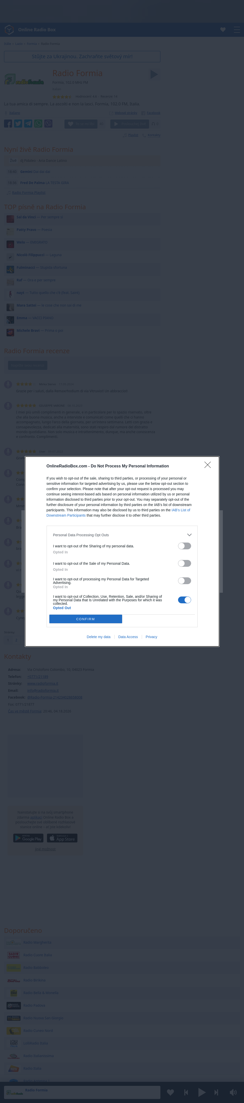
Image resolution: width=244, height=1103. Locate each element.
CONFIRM (85, 619)
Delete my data (99, 637)
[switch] (184, 546)
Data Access (128, 637)
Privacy (151, 637)
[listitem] (122, 535)
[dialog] (122, 551)
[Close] (209, 466)
